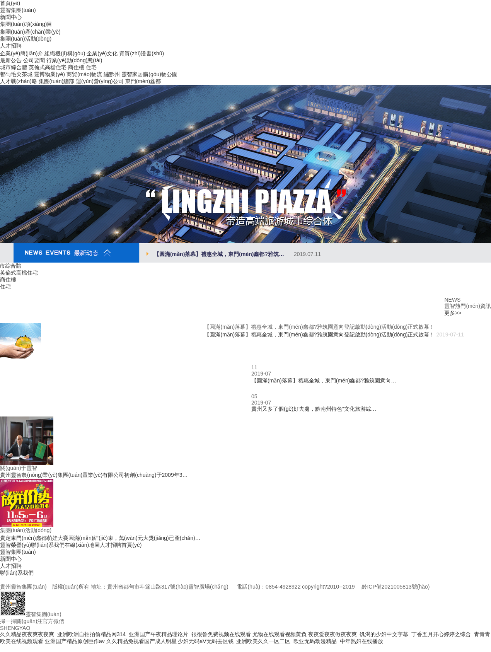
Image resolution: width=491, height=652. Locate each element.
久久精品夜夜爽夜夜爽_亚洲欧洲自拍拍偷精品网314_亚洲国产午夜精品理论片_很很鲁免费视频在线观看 (125, 634)
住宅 (91, 67)
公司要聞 (34, 60)
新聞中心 (11, 559)
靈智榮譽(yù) (15, 545)
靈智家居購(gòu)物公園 (149, 74)
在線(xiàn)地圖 (82, 545)
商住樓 (76, 67)
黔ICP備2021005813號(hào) (395, 587)
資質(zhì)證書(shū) (141, 53)
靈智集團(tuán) (18, 552)
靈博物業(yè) (49, 74)
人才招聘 (110, 545)
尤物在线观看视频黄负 (279, 634)
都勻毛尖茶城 (16, 74)
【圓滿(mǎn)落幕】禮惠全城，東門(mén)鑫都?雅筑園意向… (323, 380)
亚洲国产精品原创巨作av (75, 641)
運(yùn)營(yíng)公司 (100, 81)
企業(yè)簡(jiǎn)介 (21, 53)
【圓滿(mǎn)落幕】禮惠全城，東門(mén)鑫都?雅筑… (237, 254)
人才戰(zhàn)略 (18, 81)
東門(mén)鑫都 (143, 81)
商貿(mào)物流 (84, 74)
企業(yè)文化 (102, 53)
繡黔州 (112, 74)
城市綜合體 (13, 67)
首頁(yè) (131, 545)
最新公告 (11, 60)
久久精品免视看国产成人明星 (141, 641)
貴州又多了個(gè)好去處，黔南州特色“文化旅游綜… (314, 409)
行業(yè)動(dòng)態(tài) (74, 60)
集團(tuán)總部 (57, 81)
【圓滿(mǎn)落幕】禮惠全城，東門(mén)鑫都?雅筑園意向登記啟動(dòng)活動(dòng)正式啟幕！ (319, 334)
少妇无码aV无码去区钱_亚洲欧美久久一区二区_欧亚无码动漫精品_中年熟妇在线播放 (280, 641)
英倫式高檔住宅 (47, 67)
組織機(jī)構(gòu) (64, 53)
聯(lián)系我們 (48, 545)
